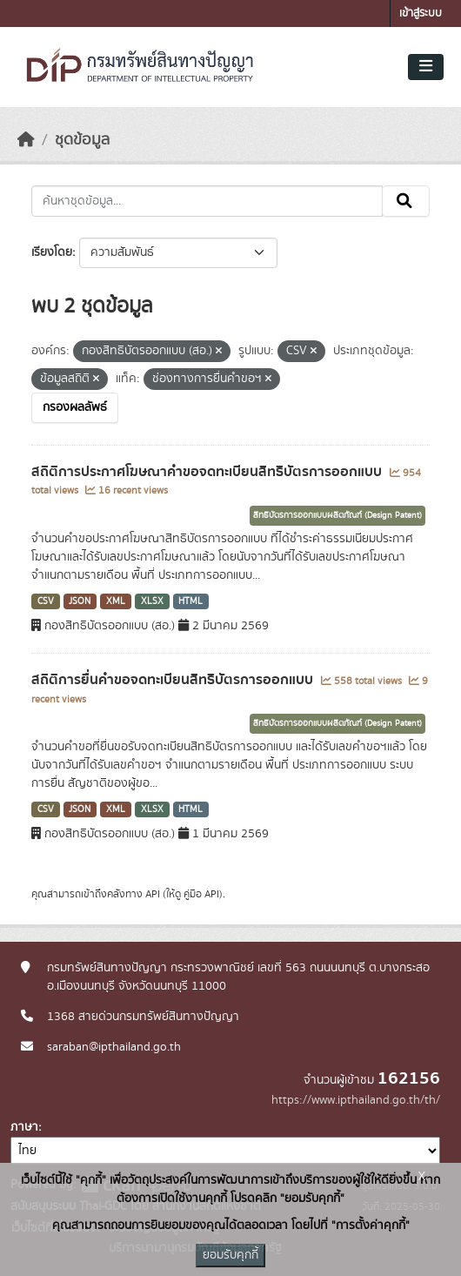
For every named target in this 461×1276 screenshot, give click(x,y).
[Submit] (406, 201)
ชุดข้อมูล (82, 140)
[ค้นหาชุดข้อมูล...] (207, 201)
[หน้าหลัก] (26, 140)
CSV (45, 601)
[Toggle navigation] (426, 67)
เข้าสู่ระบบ (420, 13)
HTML (190, 601)
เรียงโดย (51, 252)
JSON (79, 601)
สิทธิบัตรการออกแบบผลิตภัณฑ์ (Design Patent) (337, 515)
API (152, 894)
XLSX (152, 601)
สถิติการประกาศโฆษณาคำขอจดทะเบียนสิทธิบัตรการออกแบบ (208, 471)
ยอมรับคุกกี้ (230, 1255)
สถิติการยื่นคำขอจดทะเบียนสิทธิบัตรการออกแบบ (174, 679)
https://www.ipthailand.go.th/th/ (355, 1100)
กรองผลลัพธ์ (75, 407)
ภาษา (24, 1127)
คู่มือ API (201, 894)
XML (115, 601)
